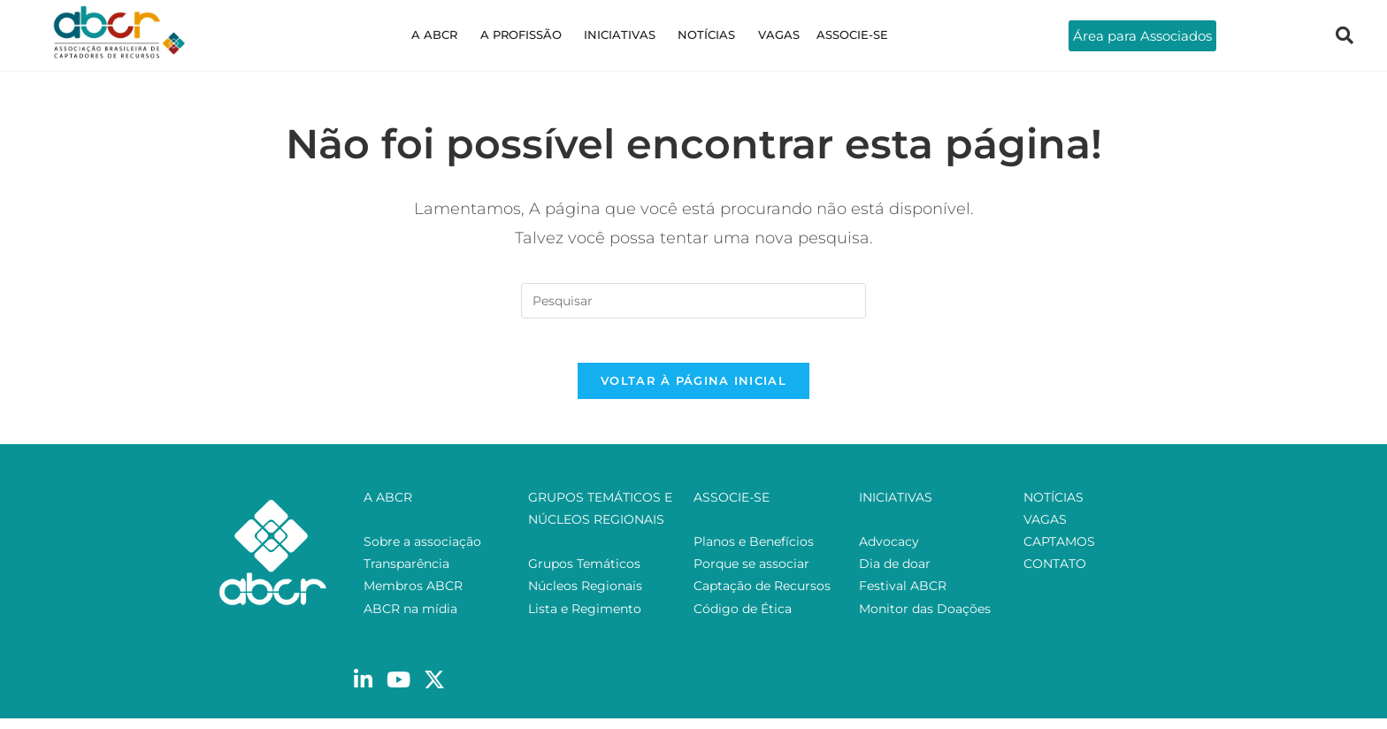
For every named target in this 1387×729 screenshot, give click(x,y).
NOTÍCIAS (703, 34)
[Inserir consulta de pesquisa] (693, 300)
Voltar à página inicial (693, 390)
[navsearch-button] (1344, 35)
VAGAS (769, 34)
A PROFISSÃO (530, 34)
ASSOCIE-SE (836, 34)
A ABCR (451, 34)
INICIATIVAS (623, 34)
